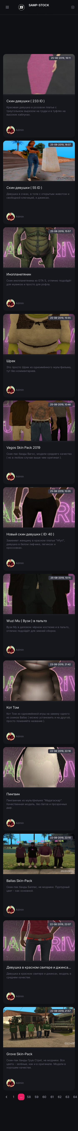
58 (29, 1097)
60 (44, 1097)
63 (67, 1097)
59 (36, 1097)
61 (52, 1097)
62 (60, 1097)
